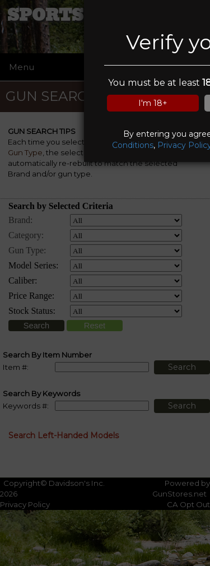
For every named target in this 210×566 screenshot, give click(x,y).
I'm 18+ (152, 103)
